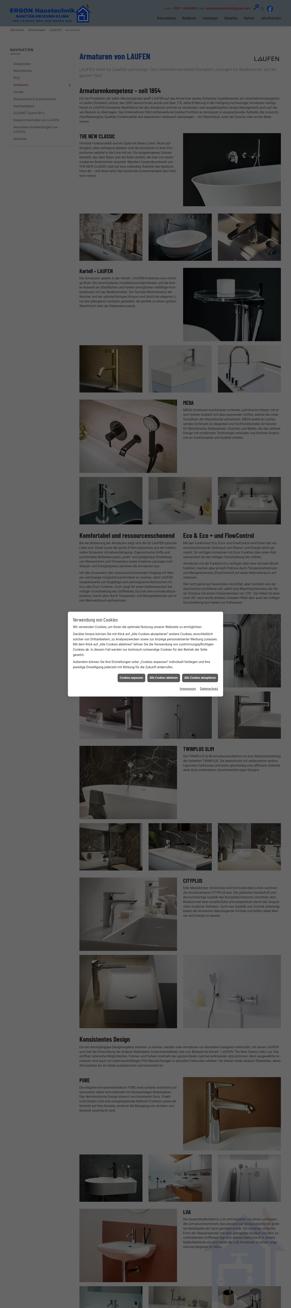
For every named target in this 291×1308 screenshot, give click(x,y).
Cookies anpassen (131, 677)
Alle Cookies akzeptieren (200, 677)
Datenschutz (209, 689)
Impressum (188, 689)
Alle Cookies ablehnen (164, 677)
